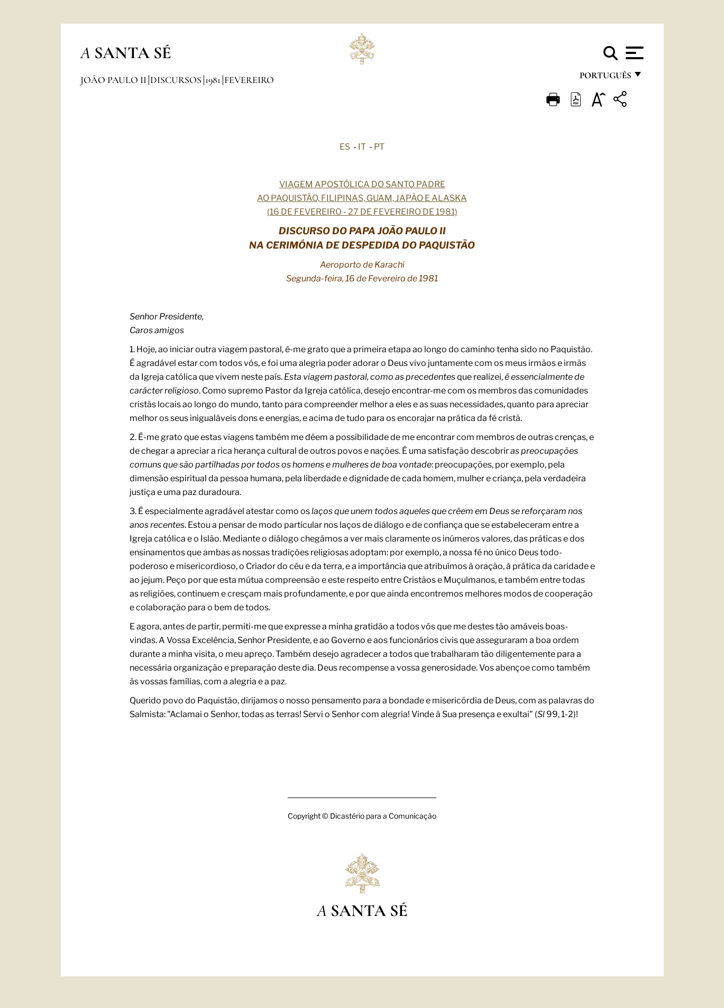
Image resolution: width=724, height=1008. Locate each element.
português (605, 78)
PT (379, 146)
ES (345, 146)
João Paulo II (114, 80)
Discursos (177, 80)
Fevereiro (249, 80)
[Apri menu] (633, 53)
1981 (214, 80)
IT (362, 146)
